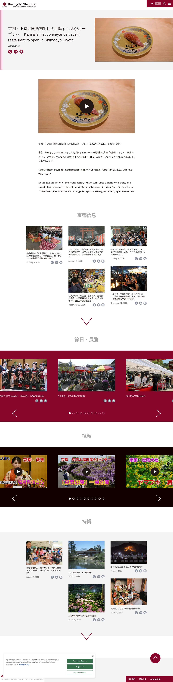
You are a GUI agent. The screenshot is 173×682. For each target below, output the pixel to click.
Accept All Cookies (80, 661)
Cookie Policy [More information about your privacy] (24, 664)
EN (152, 4)
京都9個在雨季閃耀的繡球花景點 (82, 616)
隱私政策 (142, 679)
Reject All (79, 667)
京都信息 (86, 215)
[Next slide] (158, 413)
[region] (49, 665)
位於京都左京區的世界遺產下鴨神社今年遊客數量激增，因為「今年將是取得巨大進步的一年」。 (128, 252)
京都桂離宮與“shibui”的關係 (80, 573)
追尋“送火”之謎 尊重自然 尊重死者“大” (127, 567)
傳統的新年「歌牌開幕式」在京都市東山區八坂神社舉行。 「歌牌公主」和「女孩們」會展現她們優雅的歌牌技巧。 (44, 255)
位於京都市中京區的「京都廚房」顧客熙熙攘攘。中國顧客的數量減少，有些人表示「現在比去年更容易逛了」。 (85, 298)
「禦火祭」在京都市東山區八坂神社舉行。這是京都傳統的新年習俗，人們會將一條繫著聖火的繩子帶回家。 (128, 296)
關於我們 (132, 679)
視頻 (86, 436)
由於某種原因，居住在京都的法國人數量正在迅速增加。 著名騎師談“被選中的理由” (43, 570)
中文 (158, 4)
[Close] (92, 656)
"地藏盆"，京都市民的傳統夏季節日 (126, 609)
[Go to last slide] (14, 413)
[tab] (70, 413)
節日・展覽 (86, 339)
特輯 (86, 521)
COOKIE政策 (155, 679)
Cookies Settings (80, 673)
